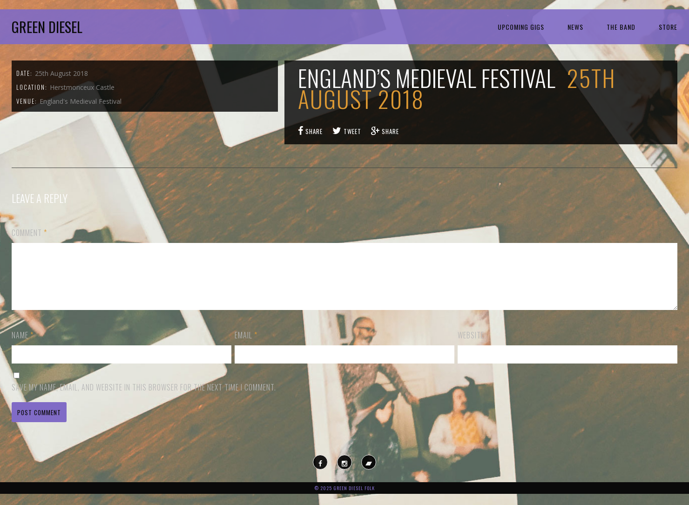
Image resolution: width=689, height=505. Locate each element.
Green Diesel (47, 26)
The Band (621, 27)
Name (23, 346)
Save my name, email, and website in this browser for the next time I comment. (144, 398)
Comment (29, 232)
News (575, 27)
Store (668, 27)
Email (246, 346)
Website (471, 346)
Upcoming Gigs (521, 27)
